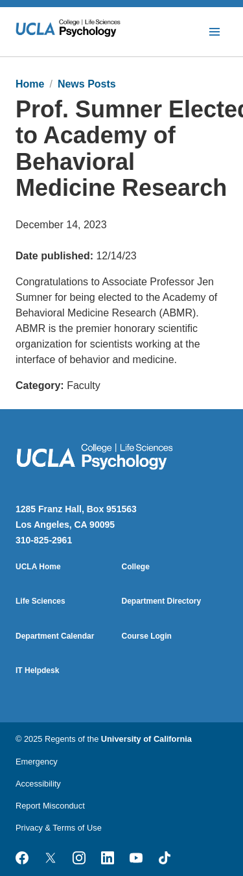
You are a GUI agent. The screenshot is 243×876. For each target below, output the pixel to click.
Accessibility (38, 783)
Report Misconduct (50, 806)
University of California (146, 739)
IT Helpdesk (37, 670)
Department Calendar (55, 636)
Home (30, 83)
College (136, 566)
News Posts (87, 83)
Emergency (37, 761)
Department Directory (162, 601)
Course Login (147, 636)
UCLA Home (38, 566)
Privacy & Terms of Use (59, 828)
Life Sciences (40, 601)
